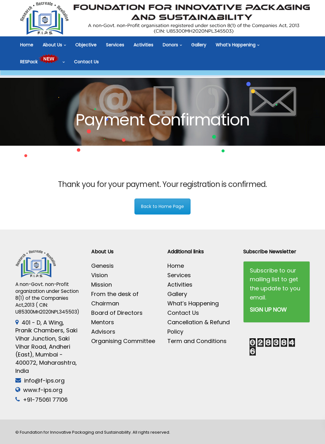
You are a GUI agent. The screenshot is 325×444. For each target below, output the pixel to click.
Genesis (102, 266)
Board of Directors (117, 313)
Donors (170, 45)
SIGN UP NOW (268, 310)
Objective (86, 45)
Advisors (103, 332)
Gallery (198, 45)
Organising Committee (123, 341)
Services (115, 45)
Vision (99, 275)
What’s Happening (235, 45)
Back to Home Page (162, 210)
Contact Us (86, 62)
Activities (143, 45)
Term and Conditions (197, 341)
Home (26, 45)
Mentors (102, 322)
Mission (101, 284)
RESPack (40, 62)
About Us (52, 45)
